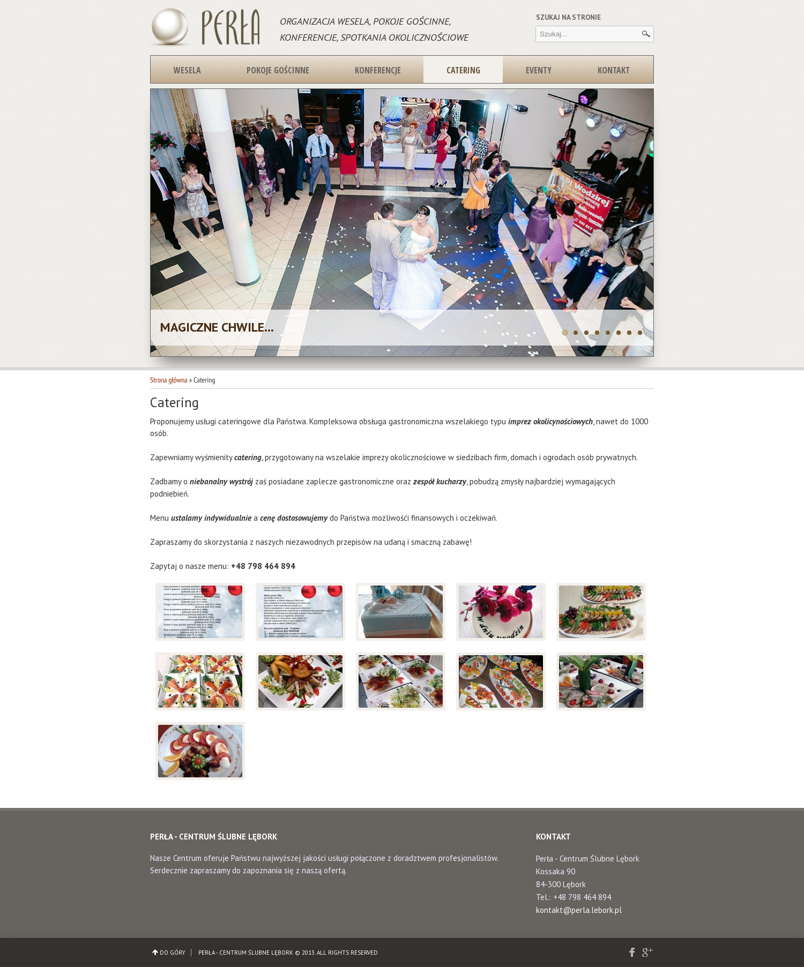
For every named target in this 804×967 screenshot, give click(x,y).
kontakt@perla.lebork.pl (579, 910)
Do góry (172, 952)
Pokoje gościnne (278, 70)
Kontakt (614, 70)
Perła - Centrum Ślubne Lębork (245, 952)
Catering (463, 70)
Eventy (539, 70)
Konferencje (378, 70)
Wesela (187, 70)
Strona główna (169, 380)
